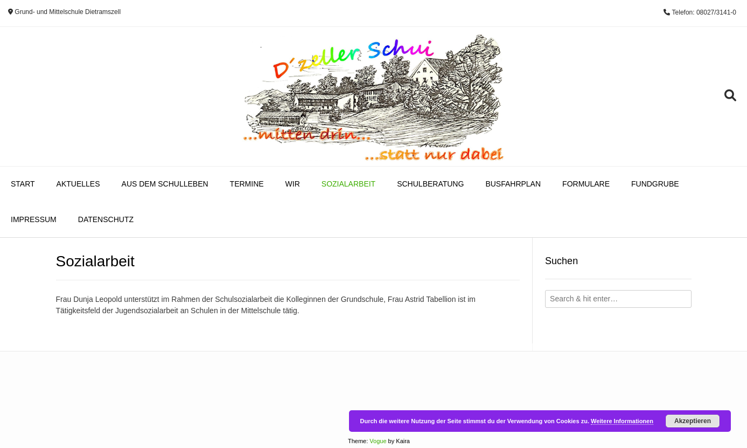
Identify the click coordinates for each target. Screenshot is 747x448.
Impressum (34, 219)
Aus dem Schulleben (165, 184)
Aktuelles (78, 184)
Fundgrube (655, 184)
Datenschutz (106, 219)
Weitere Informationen (622, 421)
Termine (247, 184)
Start (23, 184)
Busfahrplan (513, 184)
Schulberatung (430, 184)
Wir (292, 184)
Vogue (377, 441)
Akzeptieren (692, 421)
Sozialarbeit (348, 184)
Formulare (586, 184)
